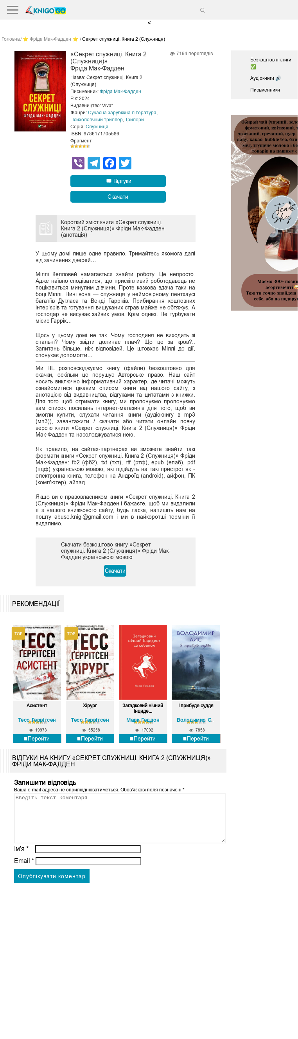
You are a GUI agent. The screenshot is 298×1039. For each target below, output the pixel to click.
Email (24, 869)
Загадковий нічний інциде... (142, 708)
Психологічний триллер (96, 119)
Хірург (90, 705)
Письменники (265, 90)
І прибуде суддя (196, 705)
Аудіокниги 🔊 (265, 78)
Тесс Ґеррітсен (37, 720)
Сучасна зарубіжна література (122, 112)
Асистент (37, 705)
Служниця (97, 126)
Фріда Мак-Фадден (120, 91)
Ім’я (21, 857)
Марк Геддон (143, 720)
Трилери (134, 119)
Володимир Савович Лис (209, 720)
